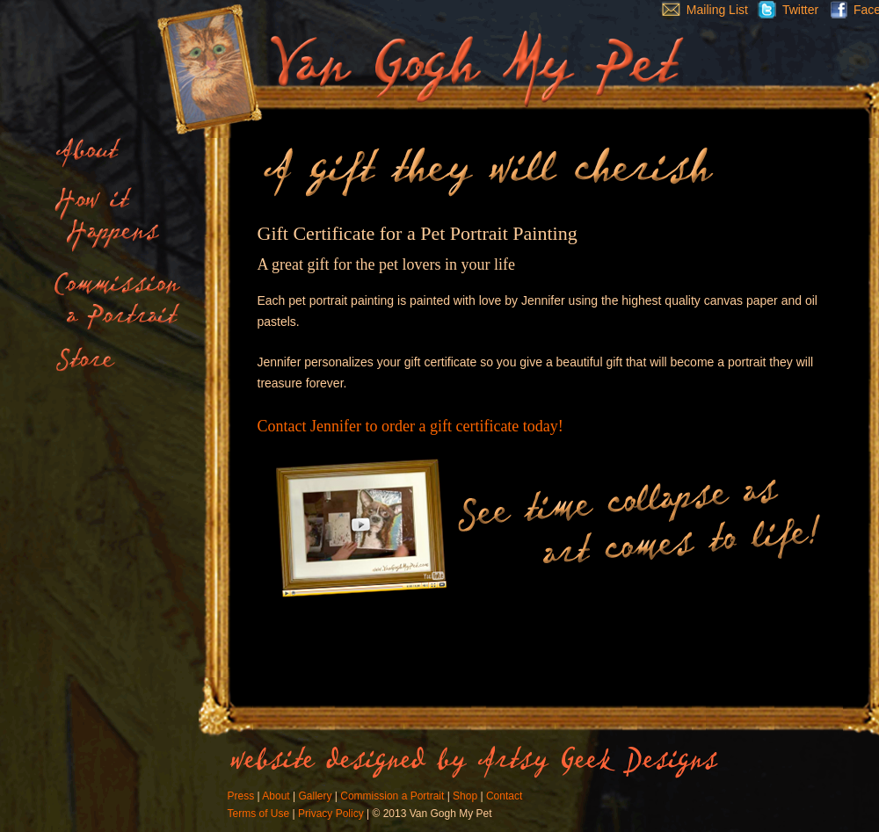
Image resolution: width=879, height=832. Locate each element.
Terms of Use (259, 813)
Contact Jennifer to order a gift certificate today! (410, 426)
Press (241, 796)
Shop (465, 796)
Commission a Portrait (392, 796)
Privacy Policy (331, 813)
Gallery (314, 796)
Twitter (783, 10)
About (275, 796)
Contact (504, 796)
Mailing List (700, 10)
